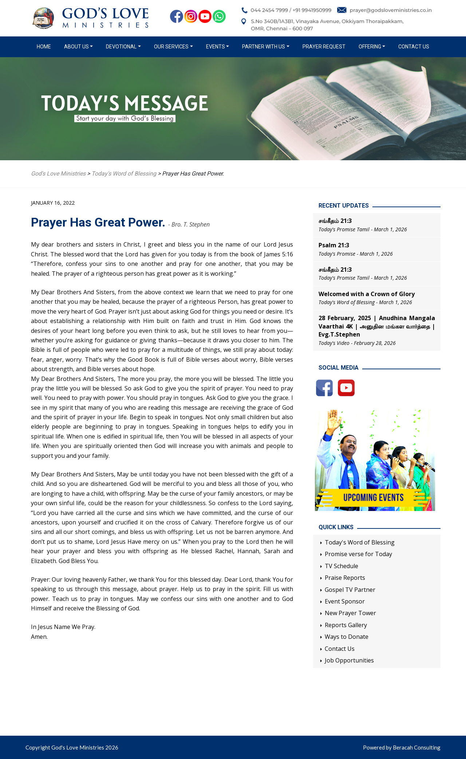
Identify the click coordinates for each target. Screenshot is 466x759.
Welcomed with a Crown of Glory (367, 294)
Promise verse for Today (358, 554)
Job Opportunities (349, 660)
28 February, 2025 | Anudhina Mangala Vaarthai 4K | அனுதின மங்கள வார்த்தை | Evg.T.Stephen (377, 326)
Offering (370, 47)
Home (45, 46)
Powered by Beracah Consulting (402, 747)
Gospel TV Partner (350, 590)
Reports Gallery (346, 625)
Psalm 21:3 (334, 245)
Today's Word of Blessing (360, 542)
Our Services (171, 47)
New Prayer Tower (350, 613)
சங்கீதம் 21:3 (335, 221)
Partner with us (263, 47)
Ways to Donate (346, 637)
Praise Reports (345, 578)
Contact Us (413, 47)
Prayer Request (324, 47)
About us (76, 47)
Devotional (121, 47)
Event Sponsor (345, 601)
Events (215, 47)
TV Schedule (341, 566)
